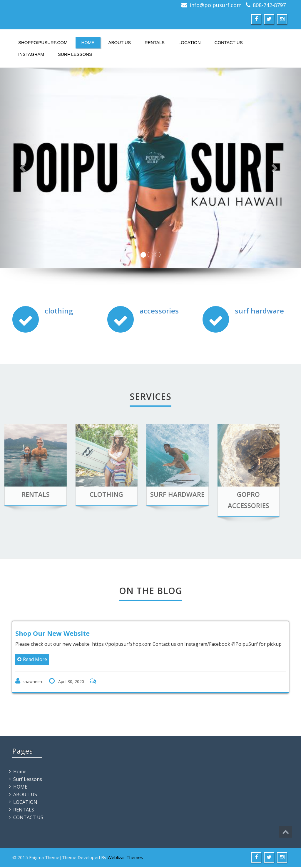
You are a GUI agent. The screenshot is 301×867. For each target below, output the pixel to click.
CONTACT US (229, 42)
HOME (88, 42)
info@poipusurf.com (216, 5)
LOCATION (189, 42)
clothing (59, 311)
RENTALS (155, 42)
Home (19, 771)
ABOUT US (119, 42)
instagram (31, 54)
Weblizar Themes (125, 857)
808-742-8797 (269, 5)
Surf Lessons (75, 54)
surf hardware (259, 311)
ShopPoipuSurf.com (43, 42)
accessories (159, 311)
